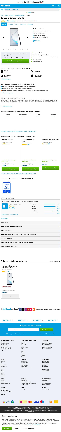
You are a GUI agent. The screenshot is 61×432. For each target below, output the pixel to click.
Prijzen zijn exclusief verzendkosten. (45, 407)
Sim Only (3, 359)
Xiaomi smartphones (46, 346)
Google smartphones (46, 348)
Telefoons (45, 340)
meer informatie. (45, 408)
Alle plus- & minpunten (7, 93)
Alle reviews (4, 218)
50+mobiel (23, 342)
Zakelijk (23, 378)
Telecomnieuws (4, 381)
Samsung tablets (24, 362)
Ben (22, 343)
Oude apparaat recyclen (5, 383)
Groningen (23, 389)
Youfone (23, 356)
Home (2, 15)
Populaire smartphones (7, 340)
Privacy (30, 410)
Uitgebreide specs (6, 79)
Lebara (22, 350)
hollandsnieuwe (24, 347)
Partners (17, 410)
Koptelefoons (45, 366)
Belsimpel (3, 387)
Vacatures (3, 394)
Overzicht (28, 15)
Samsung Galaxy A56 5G (6, 347)
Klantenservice (46, 378)
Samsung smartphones (47, 343)
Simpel (22, 352)
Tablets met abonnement (26, 368)
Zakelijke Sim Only (25, 384)
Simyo (22, 354)
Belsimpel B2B (24, 380)
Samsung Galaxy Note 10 (20, 15)
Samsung (11, 15)
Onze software (3, 393)
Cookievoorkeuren (42, 410)
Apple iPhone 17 (4, 342)
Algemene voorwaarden (52, 410)
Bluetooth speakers (46, 369)
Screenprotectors (45, 362)
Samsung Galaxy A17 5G (6, 348)
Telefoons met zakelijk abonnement (28, 383)
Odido (22, 351)
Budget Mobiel (24, 344)
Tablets (23, 359)
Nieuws (12, 410)
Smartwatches (45, 368)
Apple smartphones (46, 342)
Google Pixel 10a (4, 350)
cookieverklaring (36, 424)
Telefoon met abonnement (28, 340)
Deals (44, 387)
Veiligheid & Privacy (4, 390)
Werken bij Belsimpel (24, 410)
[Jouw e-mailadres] (23, 329)
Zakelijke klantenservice (26, 381)
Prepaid (2, 380)
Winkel (23, 387)
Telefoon (6, 15)
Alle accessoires (45, 370)
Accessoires (45, 359)
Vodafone (23, 355)
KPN (22, 348)
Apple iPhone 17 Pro (5, 343)
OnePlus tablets (24, 365)
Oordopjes (44, 365)
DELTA (22, 346)
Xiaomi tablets (24, 364)
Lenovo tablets (24, 366)
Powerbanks (44, 364)
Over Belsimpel (3, 389)
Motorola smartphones (47, 347)
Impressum (35, 410)
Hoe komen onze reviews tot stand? (10, 214)
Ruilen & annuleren (46, 384)
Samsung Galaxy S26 (5, 346)
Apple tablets (24, 361)
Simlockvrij (36, 41)
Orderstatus (44, 381)
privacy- (29, 424)
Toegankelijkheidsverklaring (6, 391)
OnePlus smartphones (46, 344)
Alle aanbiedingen (46, 389)
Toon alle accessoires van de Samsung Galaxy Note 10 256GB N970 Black (18, 131)
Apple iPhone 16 (4, 344)
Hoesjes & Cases (45, 361)
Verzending (44, 380)
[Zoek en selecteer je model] (32, 9)
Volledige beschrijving (6, 106)
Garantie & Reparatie (46, 383)
